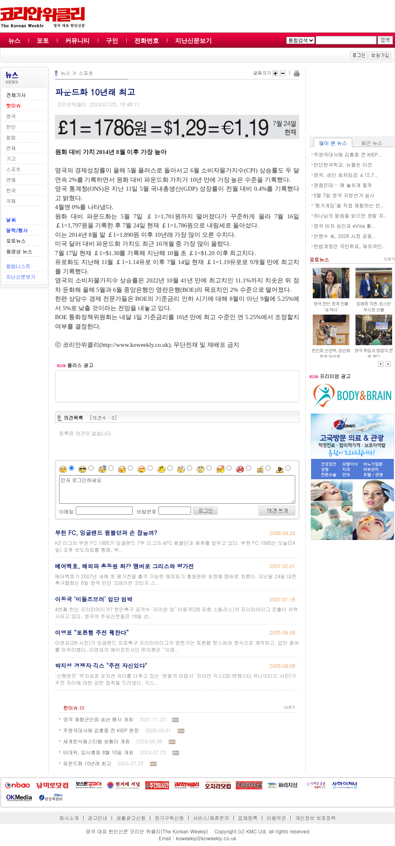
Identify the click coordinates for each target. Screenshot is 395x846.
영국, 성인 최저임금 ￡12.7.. (345, 174)
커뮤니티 (77, 40)
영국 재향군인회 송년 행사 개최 (98, 719)
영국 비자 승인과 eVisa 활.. (344, 225)
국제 (11, 200)
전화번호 (146, 40)
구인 (112, 40)
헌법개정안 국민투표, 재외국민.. (349, 245)
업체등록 (247, 817)
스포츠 (13, 168)
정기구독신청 (169, 817)
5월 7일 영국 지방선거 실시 (344, 195)
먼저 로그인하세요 (177, 489)
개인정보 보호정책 (315, 817)
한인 (11, 126)
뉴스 (14, 40)
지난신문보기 (193, 40)
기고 (11, 158)
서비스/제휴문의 (211, 817)
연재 (11, 147)
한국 (11, 190)
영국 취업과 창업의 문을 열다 (373, 353)
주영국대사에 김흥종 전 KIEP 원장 (101, 730)
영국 (11, 115)
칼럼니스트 (18, 265)
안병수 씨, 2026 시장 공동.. (344, 235)
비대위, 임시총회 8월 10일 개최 (98, 752)
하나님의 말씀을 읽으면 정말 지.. (350, 215)
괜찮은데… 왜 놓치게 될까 (343, 184)
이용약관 (276, 817)
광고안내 (98, 817)
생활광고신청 (131, 817)
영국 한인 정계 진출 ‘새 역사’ (331, 306)
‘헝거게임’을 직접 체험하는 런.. (349, 205)
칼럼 (11, 137)
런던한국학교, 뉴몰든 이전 (343, 164)
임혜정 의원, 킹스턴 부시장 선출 (373, 306)
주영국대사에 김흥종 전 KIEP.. (347, 154)
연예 (11, 179)
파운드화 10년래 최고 (87, 763)
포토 (43, 40)
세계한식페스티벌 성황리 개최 (96, 741)
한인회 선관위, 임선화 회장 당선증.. (331, 353)
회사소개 (69, 817)
